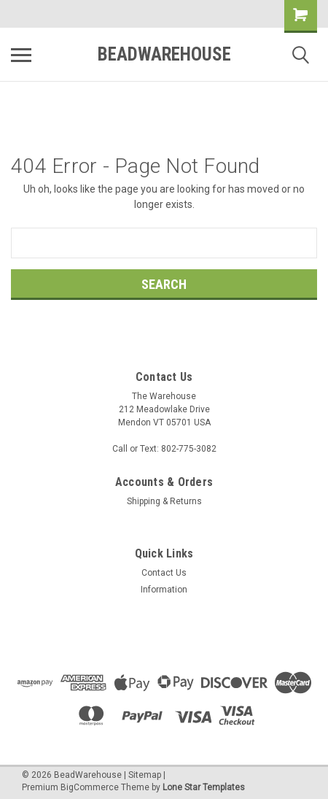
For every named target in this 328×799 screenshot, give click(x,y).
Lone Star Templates (204, 787)
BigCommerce (89, 787)
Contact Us (164, 573)
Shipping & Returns (164, 501)
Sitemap (144, 775)
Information (164, 589)
